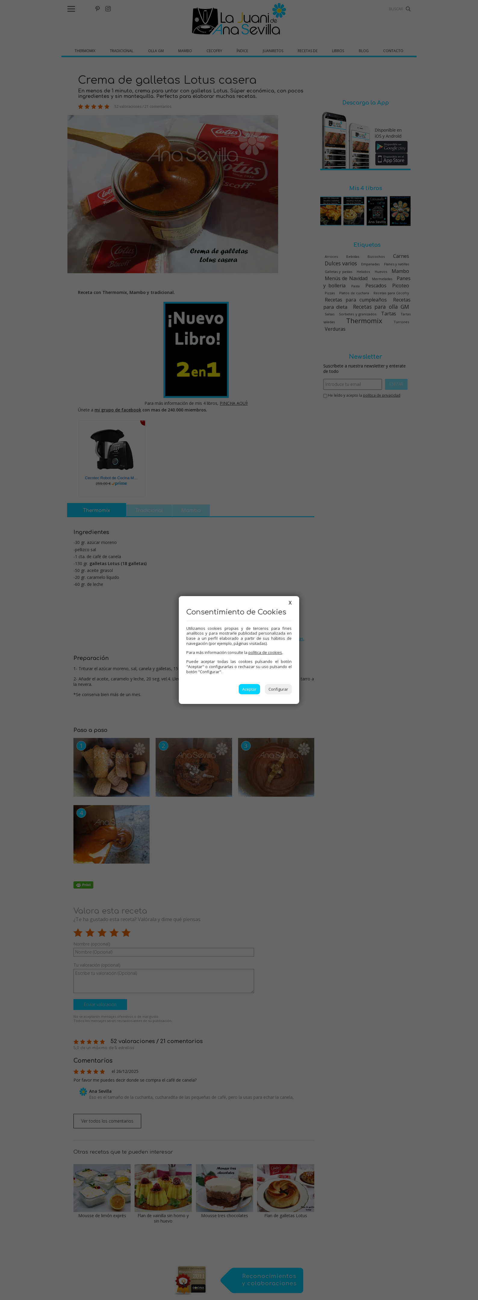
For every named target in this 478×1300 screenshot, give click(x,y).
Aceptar (249, 689)
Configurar (278, 689)
